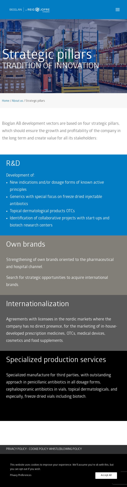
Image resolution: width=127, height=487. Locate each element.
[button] (117, 9)
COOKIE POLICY (38, 449)
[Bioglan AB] (29, 10)
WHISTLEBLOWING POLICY (65, 449)
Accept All (106, 475)
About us (17, 101)
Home (5, 101)
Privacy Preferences (20, 475)
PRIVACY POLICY (16, 449)
